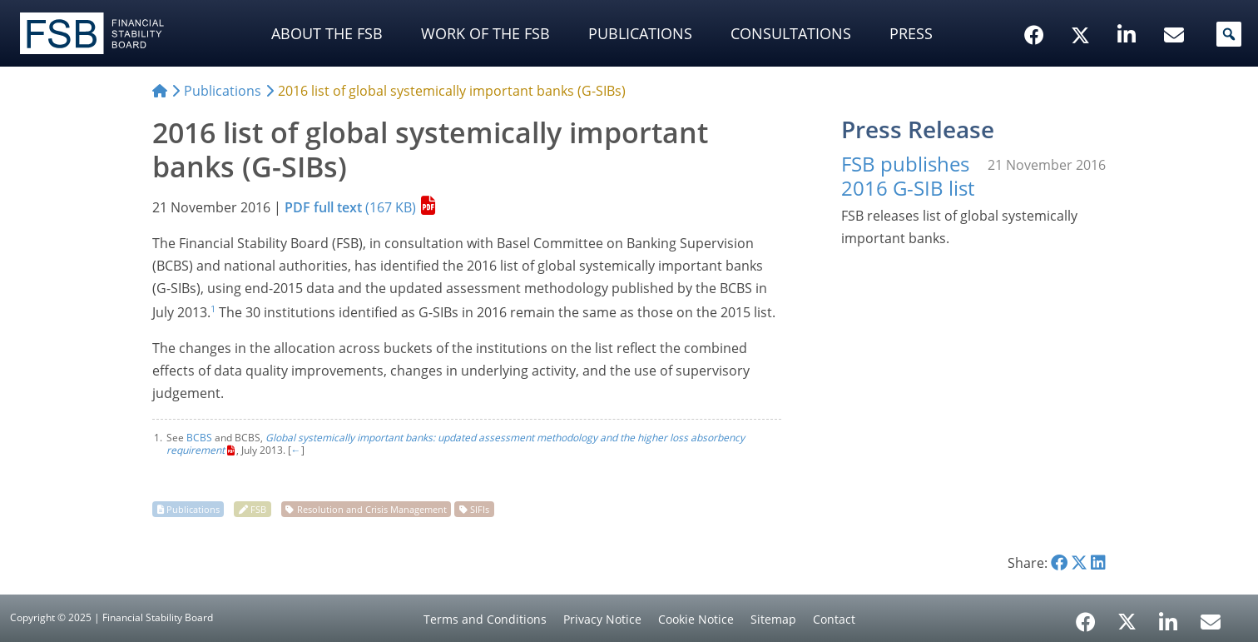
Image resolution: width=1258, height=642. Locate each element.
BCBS (199, 437)
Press (911, 33)
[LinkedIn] (1168, 616)
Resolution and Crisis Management (372, 509)
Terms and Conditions (485, 619)
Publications (640, 33)
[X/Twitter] (1083, 9)
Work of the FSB (485, 33)
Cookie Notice (696, 619)
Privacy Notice (602, 619)
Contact (834, 619)
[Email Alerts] (1210, 620)
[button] (1228, 34)
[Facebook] (1086, 616)
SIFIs (479, 509)
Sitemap (773, 619)
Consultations (791, 33)
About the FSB (327, 33)
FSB (258, 509)
